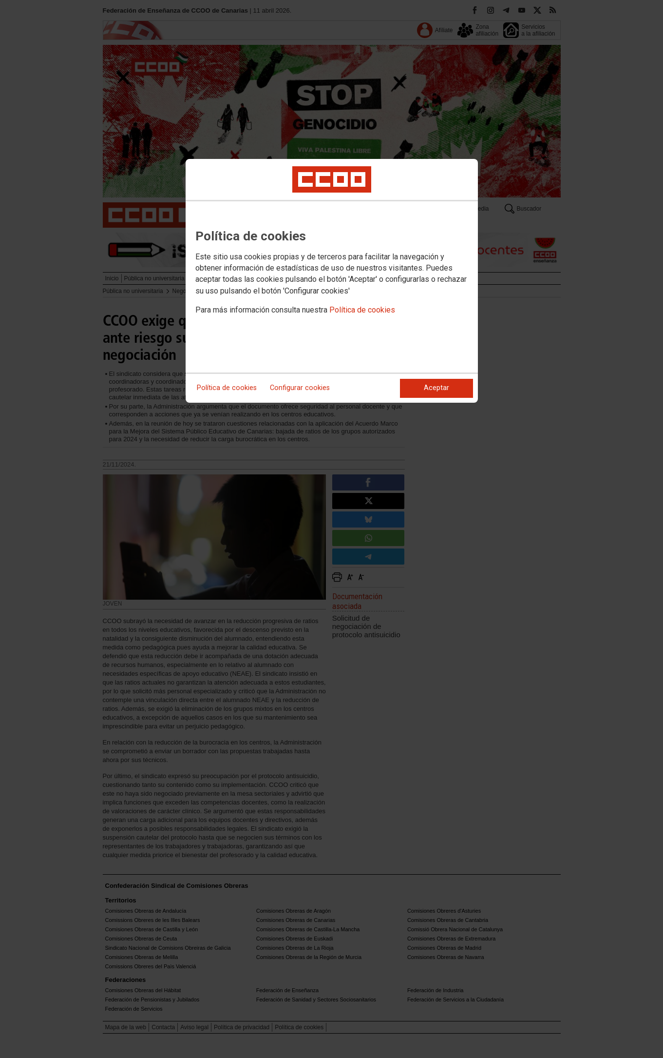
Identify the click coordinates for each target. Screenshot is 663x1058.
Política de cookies (362, 309)
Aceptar (436, 388)
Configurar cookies (300, 388)
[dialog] (332, 281)
